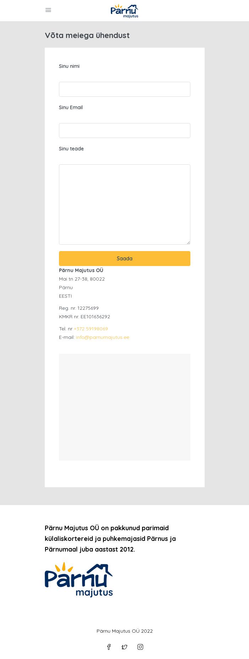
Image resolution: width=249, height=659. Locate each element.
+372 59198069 (91, 328)
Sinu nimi (69, 66)
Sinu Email (71, 107)
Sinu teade (71, 148)
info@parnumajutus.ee (102, 337)
